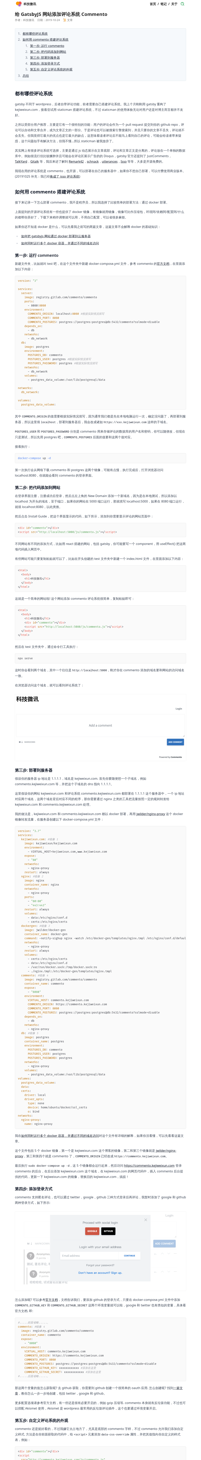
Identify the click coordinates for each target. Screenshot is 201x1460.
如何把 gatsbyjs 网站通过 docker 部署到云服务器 (56, 236)
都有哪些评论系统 (35, 33)
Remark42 (76, 161)
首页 (153, 4)
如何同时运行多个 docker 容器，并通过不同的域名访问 (60, 243)
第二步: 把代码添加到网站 (48, 52)
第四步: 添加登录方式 (45, 63)
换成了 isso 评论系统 (64, 176)
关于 (174, 4)
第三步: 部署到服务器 (45, 57)
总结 (26, 75)
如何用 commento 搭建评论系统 (46, 39)
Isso (124, 161)
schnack (93, 161)
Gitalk (34, 161)
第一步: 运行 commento (47, 46)
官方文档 (163, 263)
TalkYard (21, 161)
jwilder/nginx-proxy (150, 814)
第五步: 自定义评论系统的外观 (51, 69)
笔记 (163, 4)
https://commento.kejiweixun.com (149, 1165)
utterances (110, 161)
